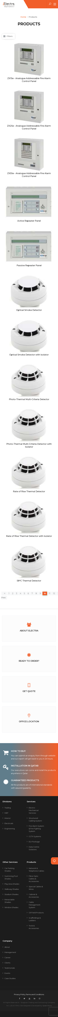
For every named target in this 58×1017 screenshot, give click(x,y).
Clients (7, 963)
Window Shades (11, 907)
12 (54, 593)
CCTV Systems (35, 836)
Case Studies (10, 978)
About (7, 947)
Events (7, 973)
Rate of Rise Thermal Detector (29, 491)
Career (7, 957)
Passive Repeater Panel (29, 265)
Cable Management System (34, 904)
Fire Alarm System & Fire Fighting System (36, 828)
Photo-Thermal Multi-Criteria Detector (29, 399)
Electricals (9, 823)
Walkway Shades (12, 889)
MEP (6, 813)
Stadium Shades (11, 894)
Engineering (10, 829)
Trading (8, 808)
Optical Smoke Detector (29, 310)
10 (45, 593)
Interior (8, 818)
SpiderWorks (47, 1006)
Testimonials (10, 968)
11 (49, 593)
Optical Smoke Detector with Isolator (29, 354)
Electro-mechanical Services (33, 810)
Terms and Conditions (35, 994)
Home (23, 17)
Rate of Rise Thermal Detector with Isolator (29, 536)
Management (10, 952)
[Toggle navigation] (54, 4)
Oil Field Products (36, 913)
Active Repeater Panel (29, 221)
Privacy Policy (20, 994)
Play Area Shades (12, 884)
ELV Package (34, 842)
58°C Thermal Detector (29, 580)
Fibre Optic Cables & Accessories (34, 878)
